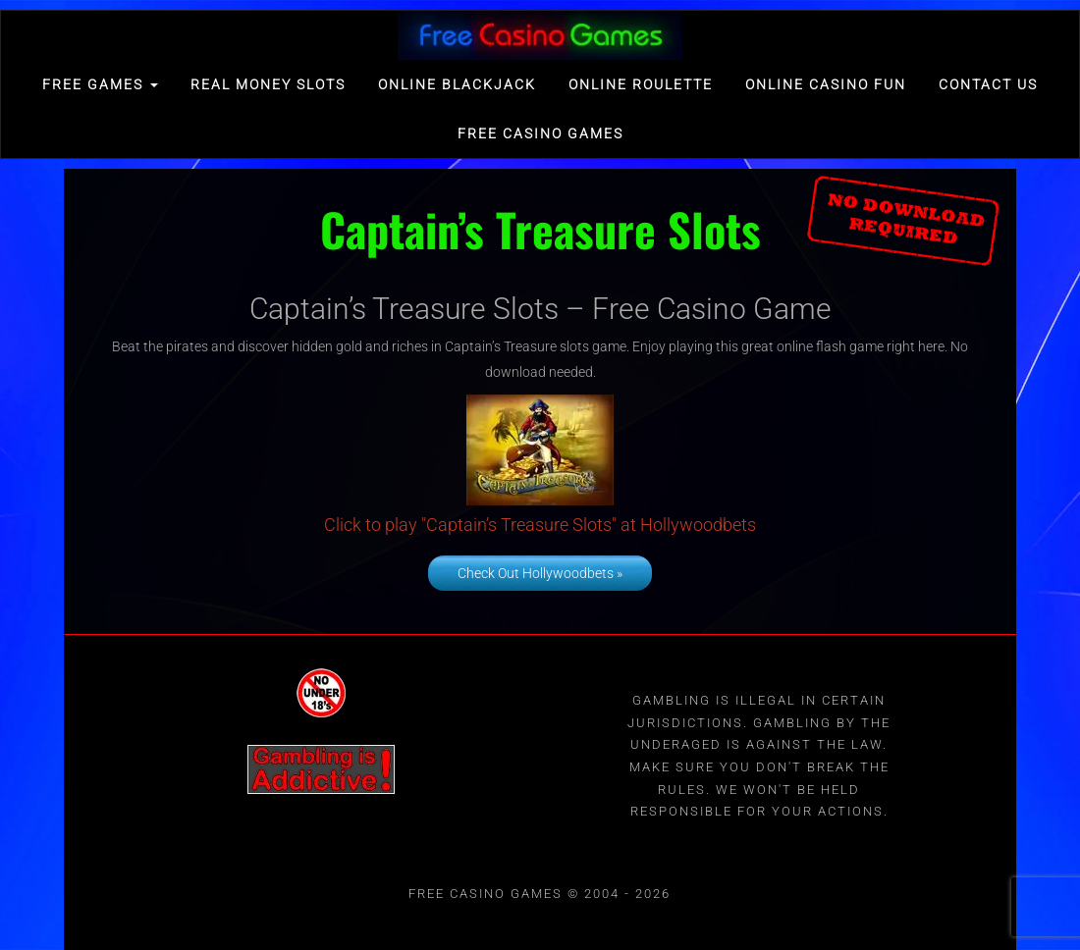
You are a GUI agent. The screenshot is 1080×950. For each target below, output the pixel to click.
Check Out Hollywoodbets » (540, 573)
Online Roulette (640, 84)
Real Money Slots (268, 84)
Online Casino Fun (825, 84)
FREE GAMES (100, 84)
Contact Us (988, 84)
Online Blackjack (457, 84)
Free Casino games (540, 133)
